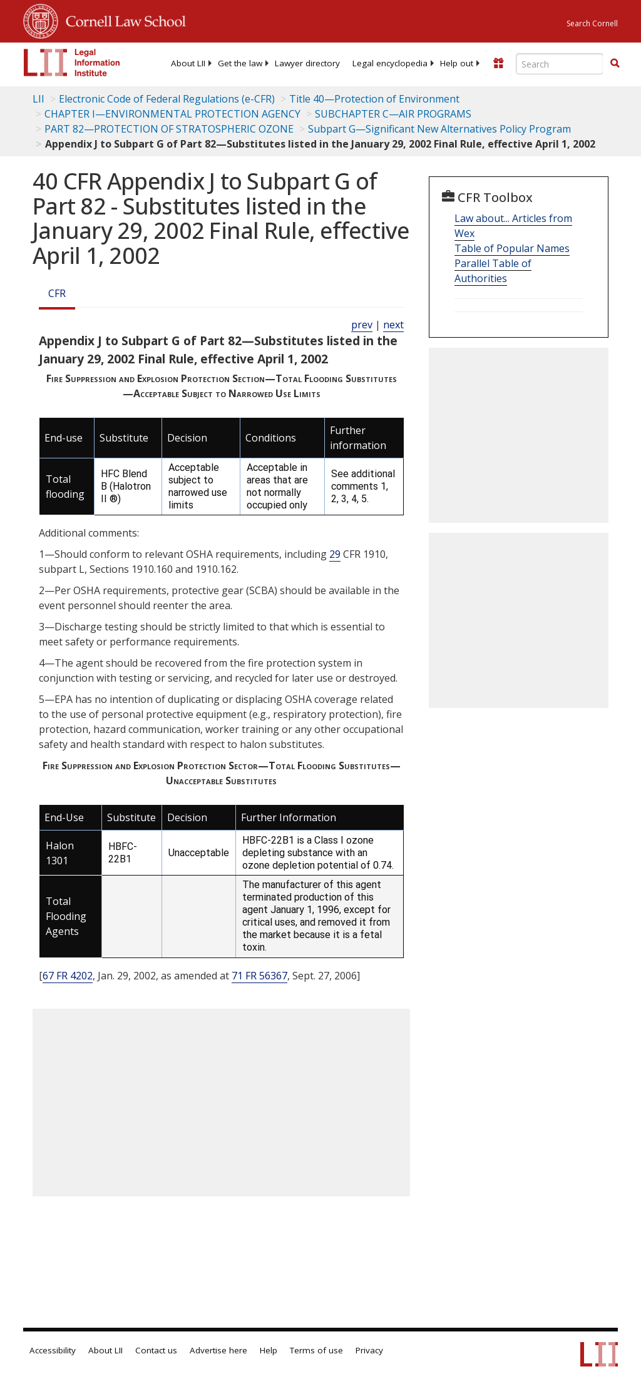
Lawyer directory (307, 63)
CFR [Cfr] (57, 293)
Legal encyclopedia (390, 63)
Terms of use (316, 1350)
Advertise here (218, 1350)
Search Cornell (592, 23)
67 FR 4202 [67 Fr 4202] (68, 975)
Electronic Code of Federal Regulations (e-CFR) (167, 99)
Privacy (369, 1350)
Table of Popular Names (512, 248)
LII (38, 99)
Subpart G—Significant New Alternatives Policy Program (439, 129)
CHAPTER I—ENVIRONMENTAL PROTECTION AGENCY (172, 114)
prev (361, 324)
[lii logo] (72, 62)
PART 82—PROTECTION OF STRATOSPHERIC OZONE (169, 129)
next (393, 324)
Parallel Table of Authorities (492, 270)
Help (268, 1350)
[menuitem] (188, 63)
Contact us (156, 1350)
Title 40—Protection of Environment (374, 99)
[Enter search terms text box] (559, 63)
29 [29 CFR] (335, 554)
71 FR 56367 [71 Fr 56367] (259, 975)
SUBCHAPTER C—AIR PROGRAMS (393, 114)
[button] (614, 63)
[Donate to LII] (498, 63)
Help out (456, 63)
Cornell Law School (122, 19)
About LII (188, 63)
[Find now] (615, 64)
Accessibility (52, 1350)
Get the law (240, 63)
